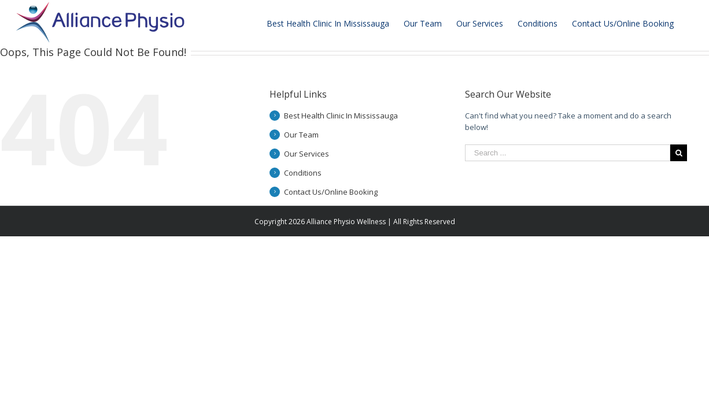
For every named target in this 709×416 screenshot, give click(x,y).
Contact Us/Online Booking (331, 192)
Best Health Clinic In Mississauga (341, 115)
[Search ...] (568, 152)
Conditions (303, 173)
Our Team (301, 134)
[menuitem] (335, 22)
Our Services (306, 153)
